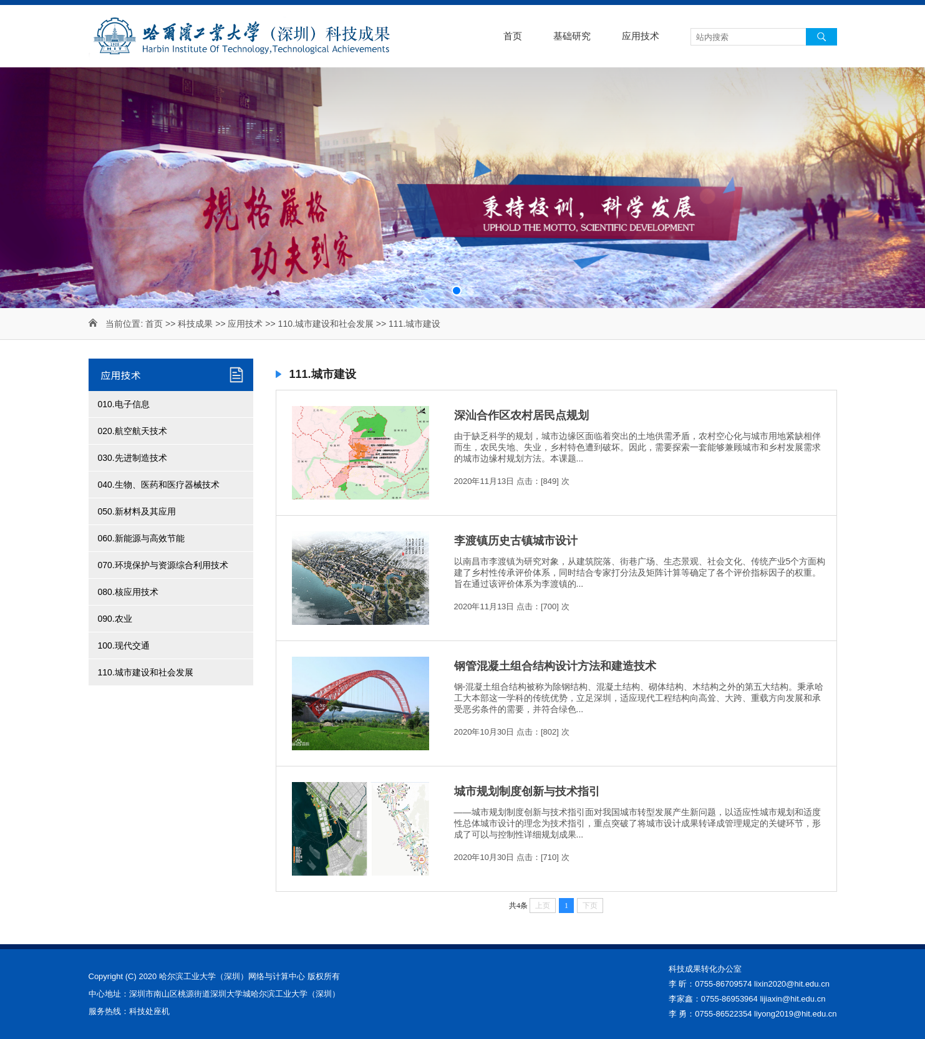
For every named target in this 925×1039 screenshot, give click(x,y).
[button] (457, 291)
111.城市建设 (414, 324)
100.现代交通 (124, 645)
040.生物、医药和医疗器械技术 (159, 485)
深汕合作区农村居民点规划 (521, 415)
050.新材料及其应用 (137, 511)
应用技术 (640, 36)
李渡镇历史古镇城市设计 (516, 540)
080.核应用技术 (128, 592)
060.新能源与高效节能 (141, 538)
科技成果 (195, 324)
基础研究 (572, 36)
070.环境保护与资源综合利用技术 (163, 565)
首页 (512, 36)
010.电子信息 (124, 404)
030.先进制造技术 (132, 458)
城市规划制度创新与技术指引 (527, 791)
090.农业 (115, 619)
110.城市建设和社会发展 (326, 324)
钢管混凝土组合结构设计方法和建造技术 (555, 666)
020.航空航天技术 (132, 431)
